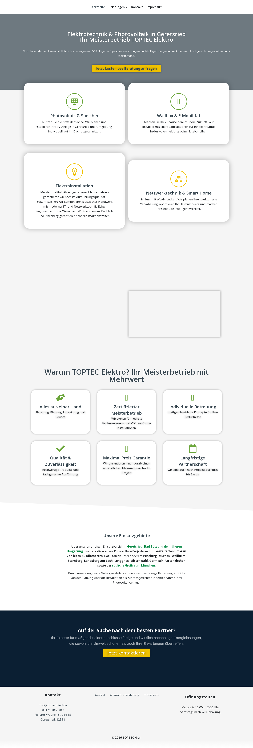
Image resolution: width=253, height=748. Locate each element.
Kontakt (137, 7)
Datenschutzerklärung (124, 695)
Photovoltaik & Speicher (74, 115)
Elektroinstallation (74, 186)
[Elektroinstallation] (74, 171)
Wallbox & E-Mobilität (178, 115)
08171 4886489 (53, 710)
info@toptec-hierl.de (53, 705)
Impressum (154, 7)
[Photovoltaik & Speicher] (74, 101)
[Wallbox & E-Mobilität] (178, 101)
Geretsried (134, 546)
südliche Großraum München (133, 565)
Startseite (97, 7)
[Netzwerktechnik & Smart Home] (178, 179)
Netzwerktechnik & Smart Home (178, 193)
